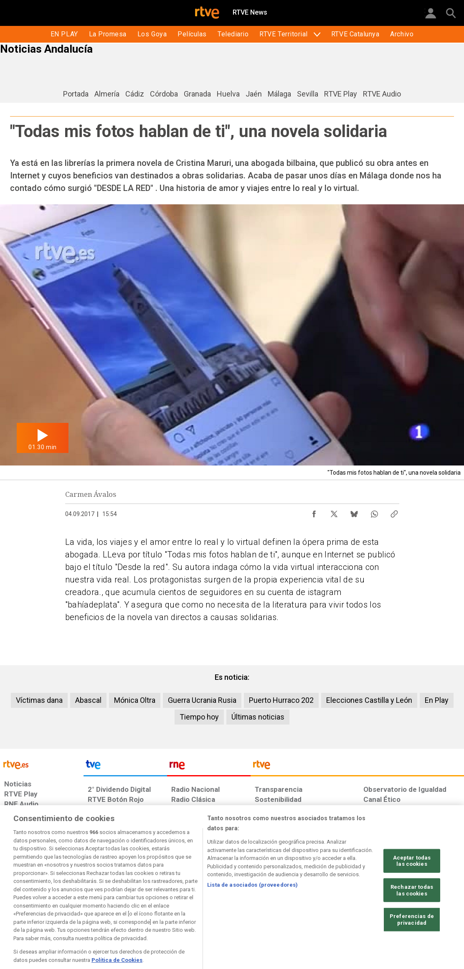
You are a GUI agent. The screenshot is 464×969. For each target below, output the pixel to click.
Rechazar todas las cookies (411, 914)
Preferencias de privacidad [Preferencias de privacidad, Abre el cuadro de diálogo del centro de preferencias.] (412, 943)
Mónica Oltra (134, 700)
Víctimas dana (39, 700)
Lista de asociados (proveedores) (252, 908)
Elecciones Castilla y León (369, 700)
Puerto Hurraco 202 (281, 700)
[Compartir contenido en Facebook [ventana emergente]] (314, 512)
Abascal (88, 700)
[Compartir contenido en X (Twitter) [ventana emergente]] (334, 512)
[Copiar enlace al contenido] (394, 512)
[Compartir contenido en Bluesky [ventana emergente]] (354, 512)
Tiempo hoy (199, 716)
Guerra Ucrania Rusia (202, 700)
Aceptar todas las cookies (412, 884)
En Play (437, 700)
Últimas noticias (257, 716)
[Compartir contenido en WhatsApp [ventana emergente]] (374, 512)
